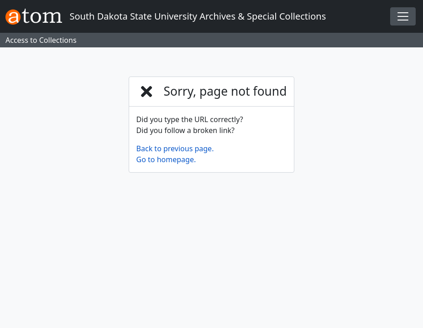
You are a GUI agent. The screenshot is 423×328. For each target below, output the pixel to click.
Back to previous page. (175, 149)
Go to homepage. (166, 159)
